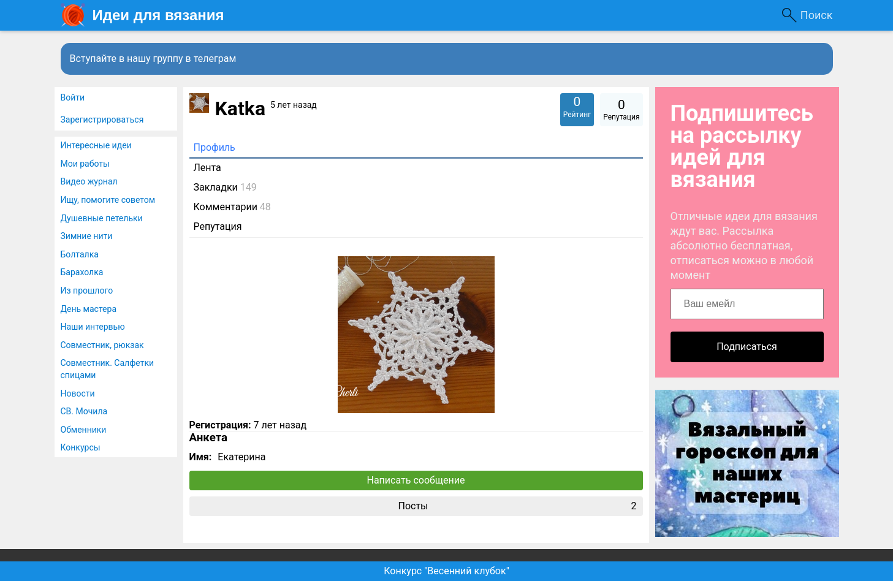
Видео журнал (89, 181)
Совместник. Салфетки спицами (107, 369)
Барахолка (82, 272)
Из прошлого (87, 290)
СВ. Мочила (84, 411)
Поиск (816, 15)
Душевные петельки (102, 218)
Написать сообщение (416, 480)
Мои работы (85, 164)
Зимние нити (87, 236)
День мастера (89, 309)
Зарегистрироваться (102, 119)
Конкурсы (81, 447)
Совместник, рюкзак (102, 345)
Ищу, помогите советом (108, 200)
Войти (73, 97)
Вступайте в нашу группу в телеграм (153, 58)
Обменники (84, 430)
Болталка (80, 254)
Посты (517, 506)
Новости (78, 393)
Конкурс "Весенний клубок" (446, 571)
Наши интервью (93, 327)
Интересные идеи (96, 145)
